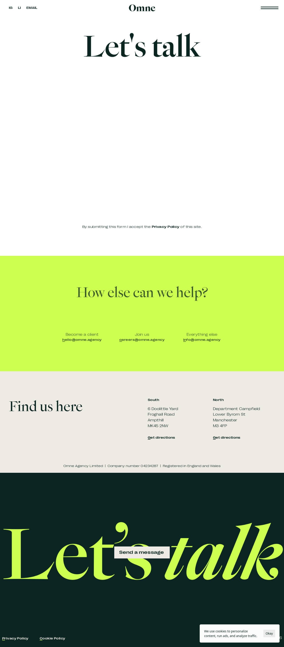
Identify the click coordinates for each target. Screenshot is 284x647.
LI (19, 8)
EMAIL (31, 8)
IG (11, 8)
